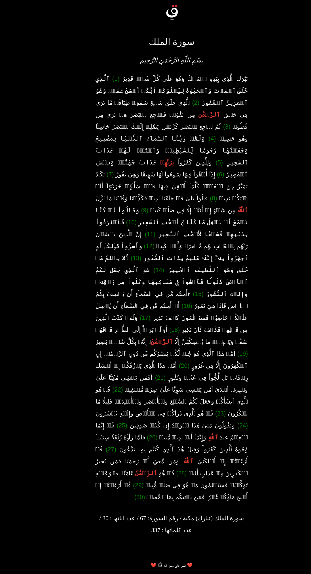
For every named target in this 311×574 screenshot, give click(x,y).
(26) (136, 437)
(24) (226, 425)
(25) (105, 425)
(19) (226, 353)
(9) (128, 210)
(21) (144, 377)
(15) (182, 294)
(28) (165, 473)
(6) (204, 174)
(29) (122, 485)
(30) (123, 497)
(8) (197, 198)
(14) (142, 270)
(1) (99, 78)
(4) (196, 138)
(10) (115, 222)
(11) (134, 234)
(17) (129, 318)
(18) (158, 330)
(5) (203, 162)
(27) (95, 449)
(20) (168, 365)
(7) (94, 174)
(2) (179, 102)
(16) (170, 306)
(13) (119, 258)
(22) (101, 389)
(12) (133, 246)
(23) (204, 413)
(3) (210, 126)
